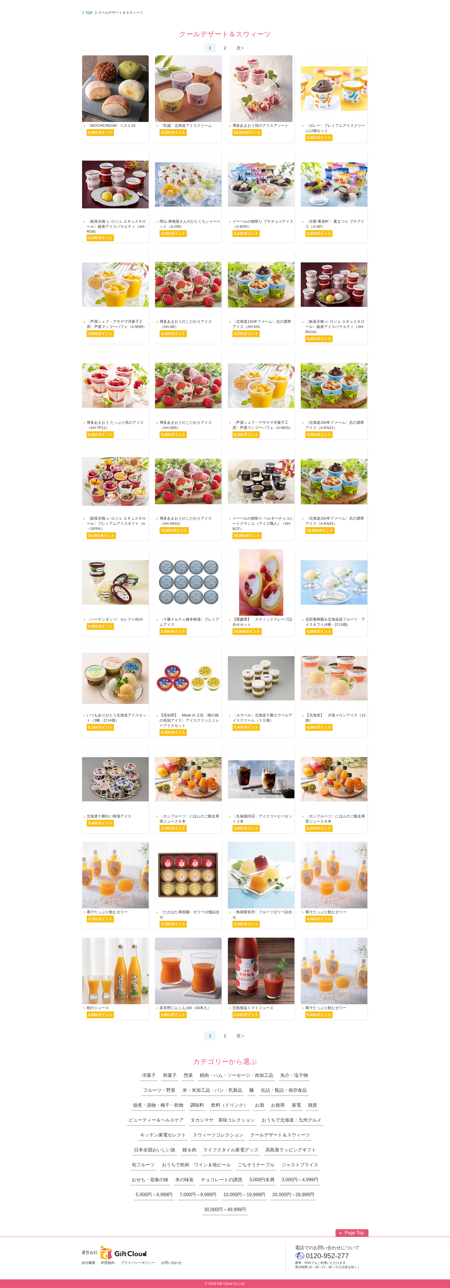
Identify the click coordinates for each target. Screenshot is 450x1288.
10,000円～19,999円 (244, 1194)
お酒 (259, 1105)
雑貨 (312, 1105)
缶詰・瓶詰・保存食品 (284, 1090)
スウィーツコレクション (218, 1134)
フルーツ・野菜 (159, 1090)
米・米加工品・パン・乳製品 (212, 1090)
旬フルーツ (143, 1164)
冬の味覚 (184, 1179)
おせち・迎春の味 (150, 1179)
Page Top (354, 1232)
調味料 (197, 1105)
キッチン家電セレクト (163, 1134)
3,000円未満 (261, 1179)
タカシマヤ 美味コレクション (223, 1120)
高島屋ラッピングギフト (290, 1149)
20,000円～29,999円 (293, 1194)
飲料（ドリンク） (229, 1105)
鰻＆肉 (189, 1149)
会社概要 (88, 1263)
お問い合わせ (171, 1263)
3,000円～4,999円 (300, 1179)
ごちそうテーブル (256, 1164)
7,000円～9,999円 (198, 1194)
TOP (89, 13)
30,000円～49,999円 (225, 1209)
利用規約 (108, 1263)
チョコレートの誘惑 (221, 1179)
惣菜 (188, 1075)
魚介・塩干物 (294, 1075)
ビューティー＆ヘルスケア (156, 1120)
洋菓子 (149, 1075)
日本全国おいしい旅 (154, 1149)
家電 (296, 1105)
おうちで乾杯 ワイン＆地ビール (196, 1164)
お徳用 (278, 1105)
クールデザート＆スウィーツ (120, 13)
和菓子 (170, 1075)
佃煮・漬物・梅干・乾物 (158, 1105)
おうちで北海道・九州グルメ (291, 1120)
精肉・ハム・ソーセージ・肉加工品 (236, 1075)
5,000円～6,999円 (154, 1194)
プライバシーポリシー (138, 1263)
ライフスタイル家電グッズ (230, 1149)
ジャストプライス (300, 1164)
